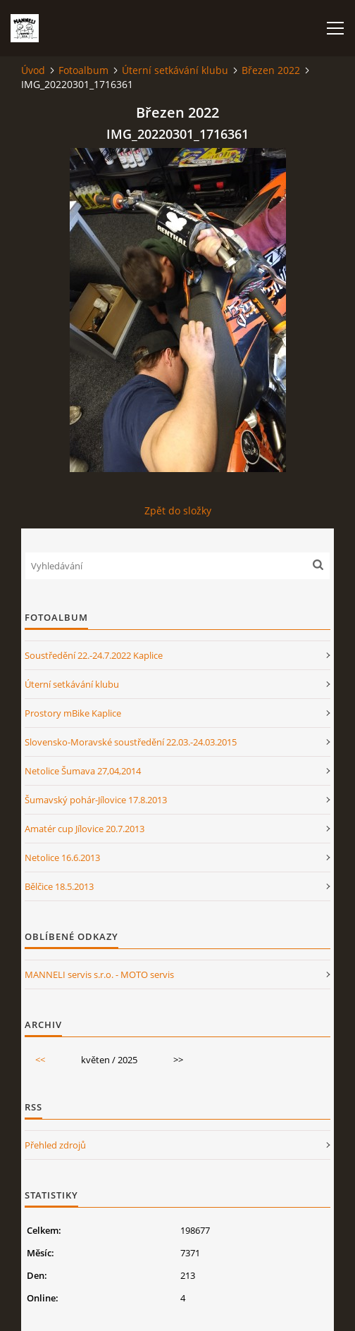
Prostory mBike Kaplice (73, 713)
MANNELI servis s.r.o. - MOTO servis (99, 974)
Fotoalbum (83, 70)
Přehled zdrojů (55, 1145)
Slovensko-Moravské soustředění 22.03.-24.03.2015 (131, 742)
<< (40, 1059)
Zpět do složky (177, 510)
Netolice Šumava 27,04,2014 (83, 770)
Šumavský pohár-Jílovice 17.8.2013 (96, 799)
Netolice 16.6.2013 (62, 857)
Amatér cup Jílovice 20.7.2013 (84, 828)
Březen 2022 (271, 70)
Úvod (33, 70)
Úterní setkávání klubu (175, 70)
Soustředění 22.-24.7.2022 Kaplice (94, 655)
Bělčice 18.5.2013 (59, 886)
